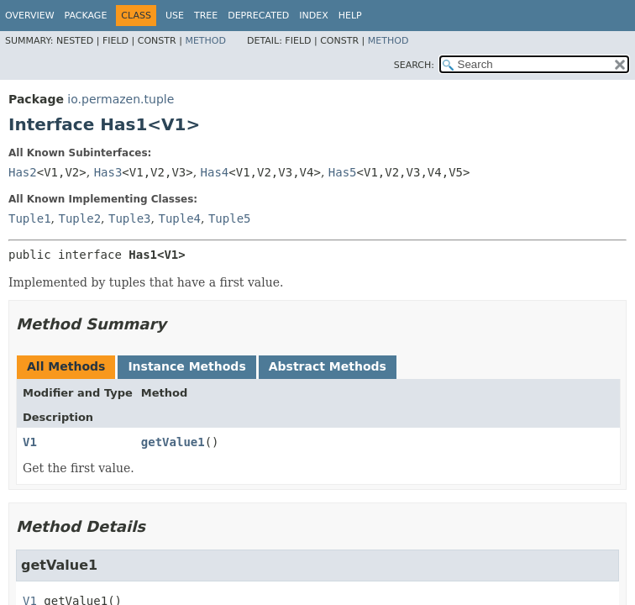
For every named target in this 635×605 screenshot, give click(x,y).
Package (86, 15)
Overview (30, 15)
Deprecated (258, 15)
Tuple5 (229, 218)
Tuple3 (129, 218)
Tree (206, 15)
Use (174, 15)
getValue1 (173, 442)
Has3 (108, 172)
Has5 (342, 172)
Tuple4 (179, 218)
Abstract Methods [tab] (327, 366)
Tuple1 (29, 218)
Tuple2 (79, 218)
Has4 (215, 172)
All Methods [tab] (66, 366)
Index (313, 15)
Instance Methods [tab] (186, 366)
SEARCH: (414, 65)
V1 (30, 442)
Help (350, 15)
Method (205, 40)
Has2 (22, 172)
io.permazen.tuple (120, 99)
